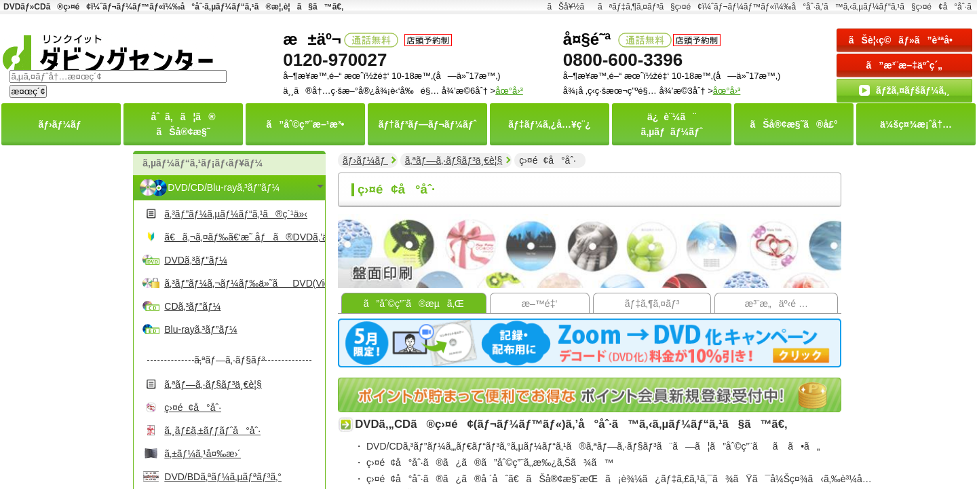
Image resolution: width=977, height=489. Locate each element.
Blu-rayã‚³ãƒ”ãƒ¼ (200, 329)
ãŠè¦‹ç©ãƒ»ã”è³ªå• (904, 40)
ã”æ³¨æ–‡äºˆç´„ (904, 65)
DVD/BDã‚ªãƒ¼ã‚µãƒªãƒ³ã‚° (223, 476)
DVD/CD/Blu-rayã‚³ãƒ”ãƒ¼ (224, 187)
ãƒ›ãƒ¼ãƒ (365, 160)
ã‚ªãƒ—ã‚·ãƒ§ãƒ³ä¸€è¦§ (212, 384)
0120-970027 (335, 60)
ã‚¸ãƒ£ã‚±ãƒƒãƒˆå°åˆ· (212, 430)
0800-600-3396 (623, 60)
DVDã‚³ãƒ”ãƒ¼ (195, 260)
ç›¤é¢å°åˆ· (192, 407)
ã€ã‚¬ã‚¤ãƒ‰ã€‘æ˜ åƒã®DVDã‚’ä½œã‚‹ (243, 237)
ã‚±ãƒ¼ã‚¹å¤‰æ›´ (202, 453)
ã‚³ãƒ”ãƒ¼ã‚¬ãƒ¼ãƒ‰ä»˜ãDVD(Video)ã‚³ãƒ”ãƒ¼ (243, 283)
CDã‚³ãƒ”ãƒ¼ (192, 306)
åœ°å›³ (727, 91)
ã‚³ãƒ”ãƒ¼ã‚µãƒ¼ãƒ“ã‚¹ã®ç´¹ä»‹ (235, 214)
